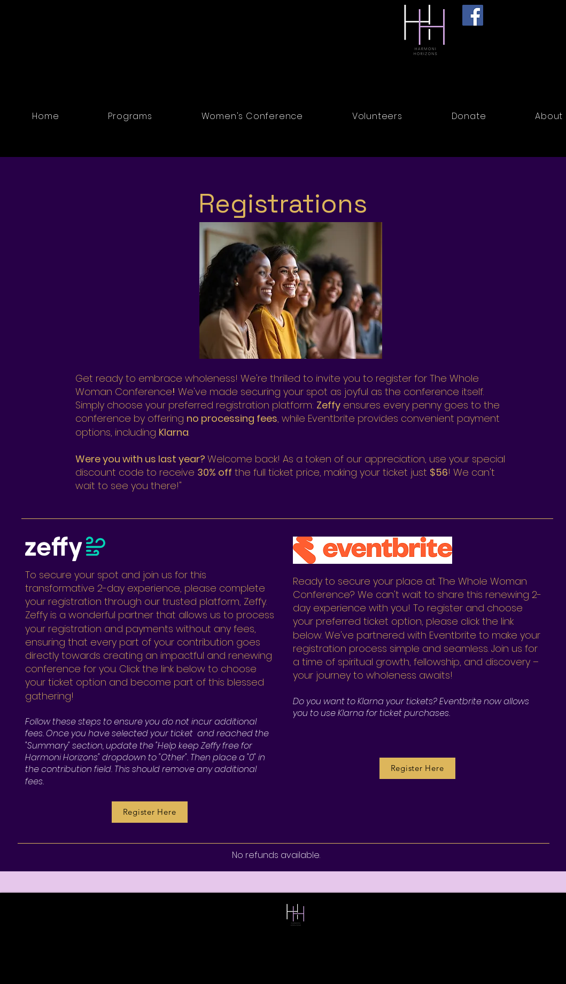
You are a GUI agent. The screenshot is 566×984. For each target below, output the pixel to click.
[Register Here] (417, 768)
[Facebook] (472, 15)
